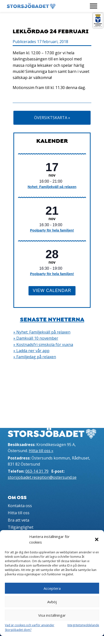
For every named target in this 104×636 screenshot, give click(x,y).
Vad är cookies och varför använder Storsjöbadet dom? (29, 627)
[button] (96, 539)
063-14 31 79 (36, 471)
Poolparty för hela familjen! (52, 230)
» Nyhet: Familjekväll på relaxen (41, 332)
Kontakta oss (20, 505)
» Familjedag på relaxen (34, 356)
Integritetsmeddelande (83, 625)
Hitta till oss (18, 512)
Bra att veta (18, 520)
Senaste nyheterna (52, 319)
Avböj (52, 601)
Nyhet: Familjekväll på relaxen (52, 187)
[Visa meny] (93, 6)
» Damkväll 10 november (35, 338)
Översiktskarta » (52, 117)
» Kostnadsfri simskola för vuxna (43, 344)
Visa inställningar (52, 615)
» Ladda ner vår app (31, 350)
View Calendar (52, 290)
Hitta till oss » (41, 450)
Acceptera (52, 588)
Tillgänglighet (20, 527)
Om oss (17, 497)
